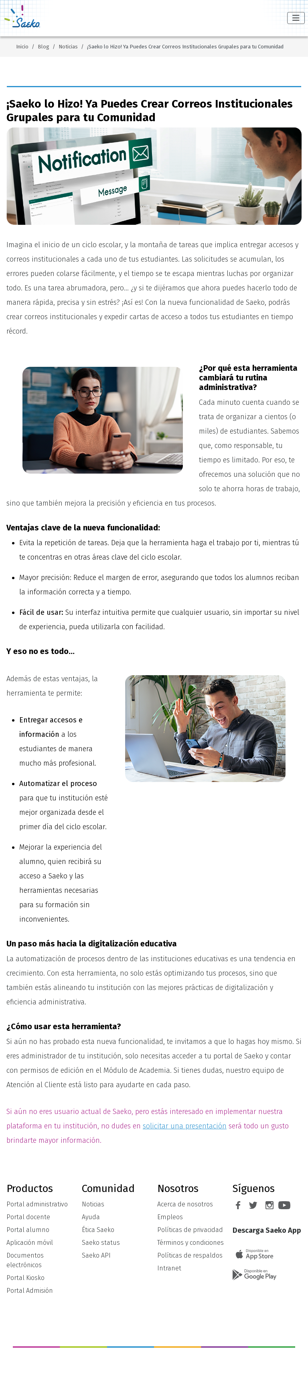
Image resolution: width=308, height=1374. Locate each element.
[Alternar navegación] (296, 18)
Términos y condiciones (190, 1242)
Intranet (169, 1268)
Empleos (170, 1217)
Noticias (93, 1204)
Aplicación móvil (29, 1242)
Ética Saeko (98, 1230)
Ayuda (91, 1217)
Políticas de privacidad (190, 1230)
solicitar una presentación (185, 1126)
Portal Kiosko (25, 1278)
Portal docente (28, 1217)
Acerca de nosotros (185, 1204)
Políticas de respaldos (190, 1255)
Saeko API (96, 1255)
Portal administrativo (37, 1204)
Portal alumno (27, 1230)
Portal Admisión (29, 1290)
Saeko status (101, 1242)
